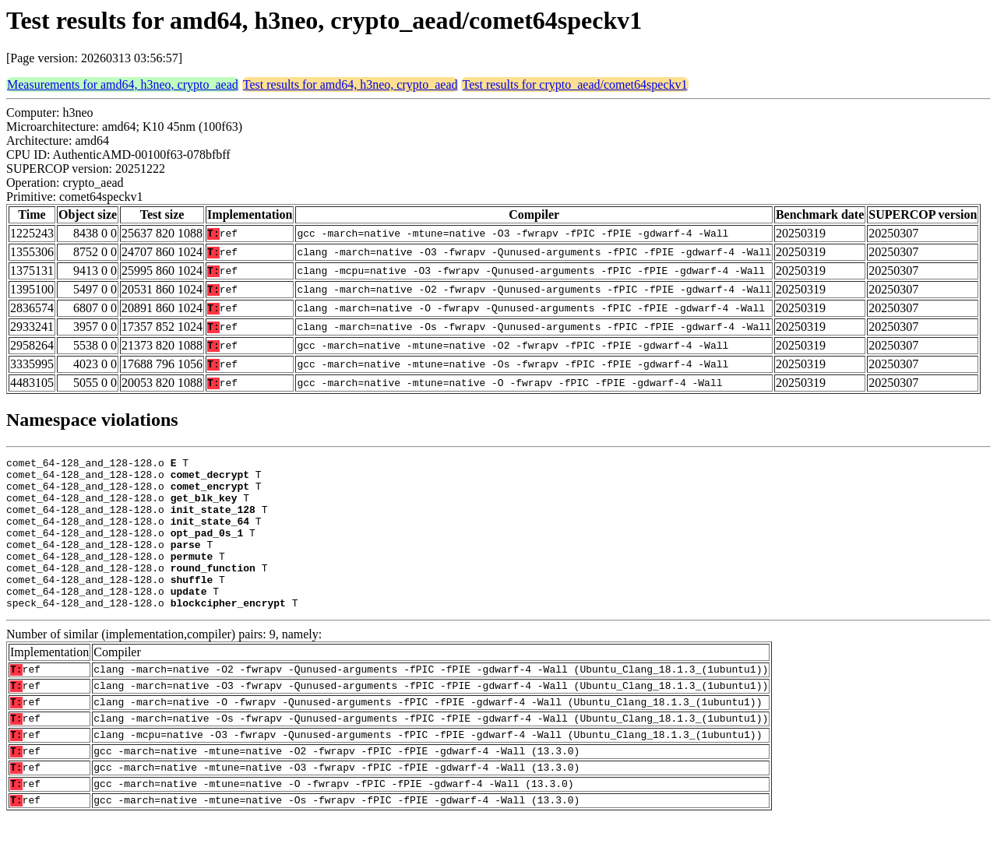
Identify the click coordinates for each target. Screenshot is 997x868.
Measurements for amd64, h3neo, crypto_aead (122, 84)
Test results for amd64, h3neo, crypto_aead (350, 84)
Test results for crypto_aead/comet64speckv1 (574, 84)
